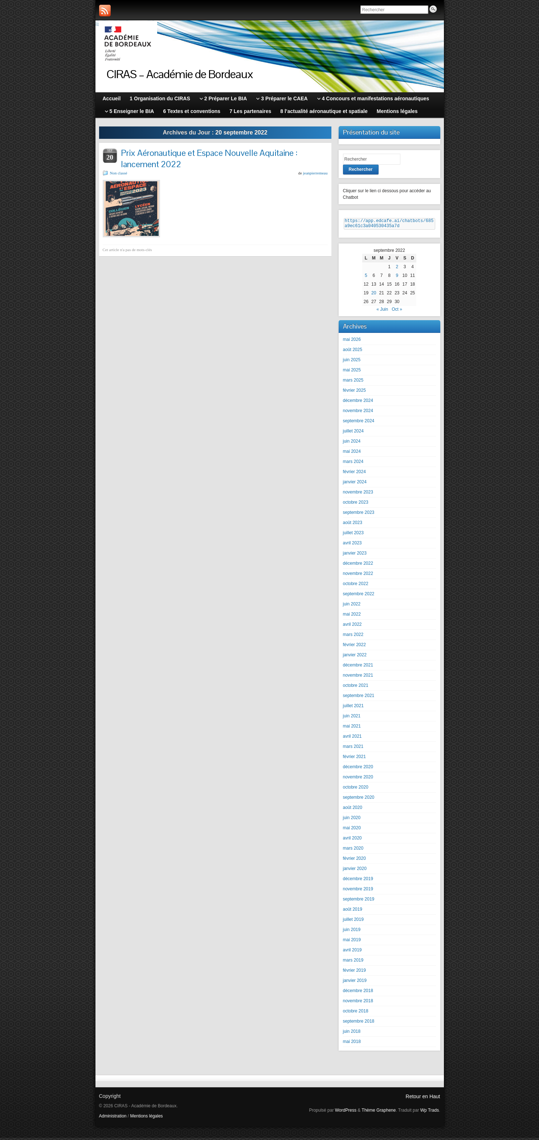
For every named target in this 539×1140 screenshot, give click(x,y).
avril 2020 (352, 840)
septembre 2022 (359, 596)
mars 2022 (353, 636)
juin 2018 (352, 1033)
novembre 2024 (358, 412)
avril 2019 (352, 952)
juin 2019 (352, 931)
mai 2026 (352, 341)
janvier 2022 (355, 657)
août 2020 (352, 809)
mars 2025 (353, 382)
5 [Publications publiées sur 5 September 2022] (366, 277)
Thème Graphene (379, 1112)
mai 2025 (352, 372)
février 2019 (354, 972)
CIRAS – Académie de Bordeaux (179, 74)
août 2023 (352, 524)
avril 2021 (352, 738)
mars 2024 (353, 463)
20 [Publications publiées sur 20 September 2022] (373, 295)
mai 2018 (352, 1043)
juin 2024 (352, 443)
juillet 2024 (353, 433)
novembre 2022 (358, 575)
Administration (113, 1118)
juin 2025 (352, 361)
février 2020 (354, 860)
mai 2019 (352, 941)
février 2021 (354, 758)
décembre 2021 (358, 667)
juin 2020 (352, 819)
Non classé (118, 173)
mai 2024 (352, 453)
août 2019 (352, 911)
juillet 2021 (353, 707)
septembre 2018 (359, 1023)
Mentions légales (146, 1118)
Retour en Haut (423, 1098)
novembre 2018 (358, 1003)
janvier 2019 (355, 982)
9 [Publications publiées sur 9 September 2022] (397, 277)
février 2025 (354, 392)
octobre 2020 (355, 789)
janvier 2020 (355, 870)
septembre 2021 (359, 697)
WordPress (345, 1112)
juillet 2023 (353, 534)
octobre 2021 (355, 687)
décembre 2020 (358, 769)
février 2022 (354, 646)
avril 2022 (352, 626)
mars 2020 (353, 850)
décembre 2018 (358, 992)
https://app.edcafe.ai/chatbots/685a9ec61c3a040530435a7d (389, 224)
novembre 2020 (358, 779)
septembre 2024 (359, 423)
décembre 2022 (358, 565)
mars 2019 (353, 962)
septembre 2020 (359, 799)
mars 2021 (353, 748)
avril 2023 (352, 545)
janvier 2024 (355, 484)
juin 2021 (352, 718)
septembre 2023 (359, 514)
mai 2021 (352, 728)
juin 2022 (352, 606)
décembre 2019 (358, 880)
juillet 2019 (353, 921)
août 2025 (352, 351)
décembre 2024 (358, 402)
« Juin (382, 311)
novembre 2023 (358, 494)
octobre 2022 (355, 585)
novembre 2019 (358, 891)
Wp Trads (429, 1112)
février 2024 (354, 473)
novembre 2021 (358, 677)
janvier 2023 (355, 555)
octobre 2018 (355, 1013)
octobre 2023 (355, 504)
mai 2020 (352, 830)
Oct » (397, 311)
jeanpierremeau (315, 173)
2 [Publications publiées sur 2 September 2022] (397, 268)
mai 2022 (352, 616)
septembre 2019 (359, 901)
